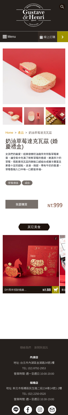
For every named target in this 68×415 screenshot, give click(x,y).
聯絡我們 (25, 347)
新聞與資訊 (41, 347)
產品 (21, 132)
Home (9, 132)
